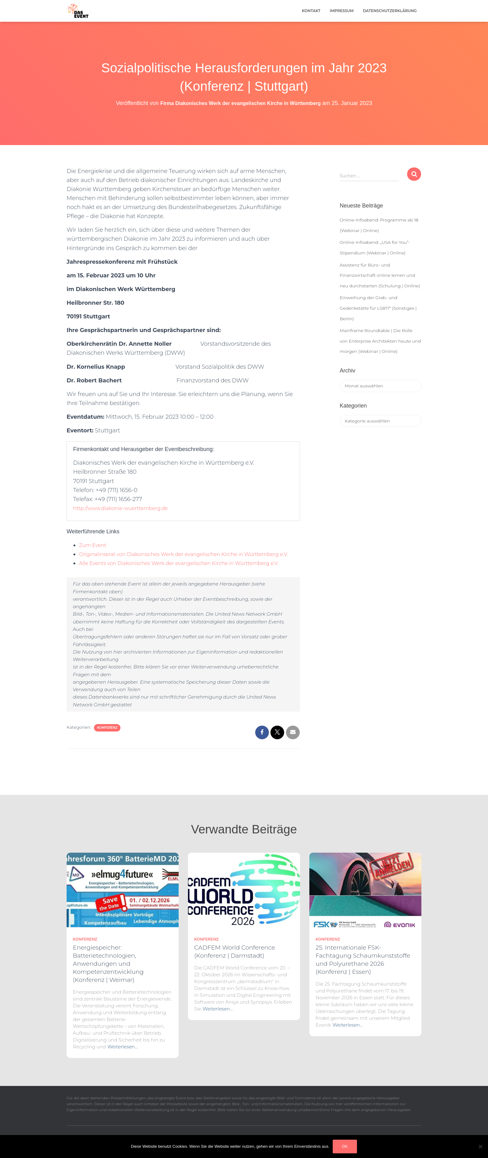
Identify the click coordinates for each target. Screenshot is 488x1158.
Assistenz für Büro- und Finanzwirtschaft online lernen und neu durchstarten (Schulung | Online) (380, 275)
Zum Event (94, 545)
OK (345, 1146)
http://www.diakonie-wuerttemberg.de (126, 508)
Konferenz (107, 746)
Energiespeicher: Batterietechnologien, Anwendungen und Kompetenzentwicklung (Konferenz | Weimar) (108, 963)
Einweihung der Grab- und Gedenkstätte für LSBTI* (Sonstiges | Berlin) (378, 308)
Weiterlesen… (122, 1047)
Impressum (342, 10)
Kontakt (311, 10)
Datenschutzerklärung (390, 10)
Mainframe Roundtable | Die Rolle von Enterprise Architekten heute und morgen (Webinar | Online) (380, 341)
